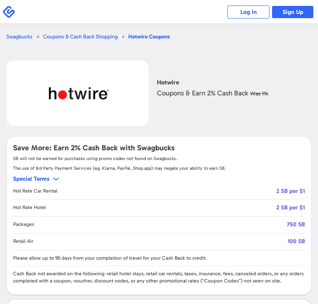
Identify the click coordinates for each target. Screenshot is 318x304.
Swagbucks (19, 36)
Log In (248, 12)
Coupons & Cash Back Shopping (80, 36)
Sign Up (293, 12)
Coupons (149, 36)
